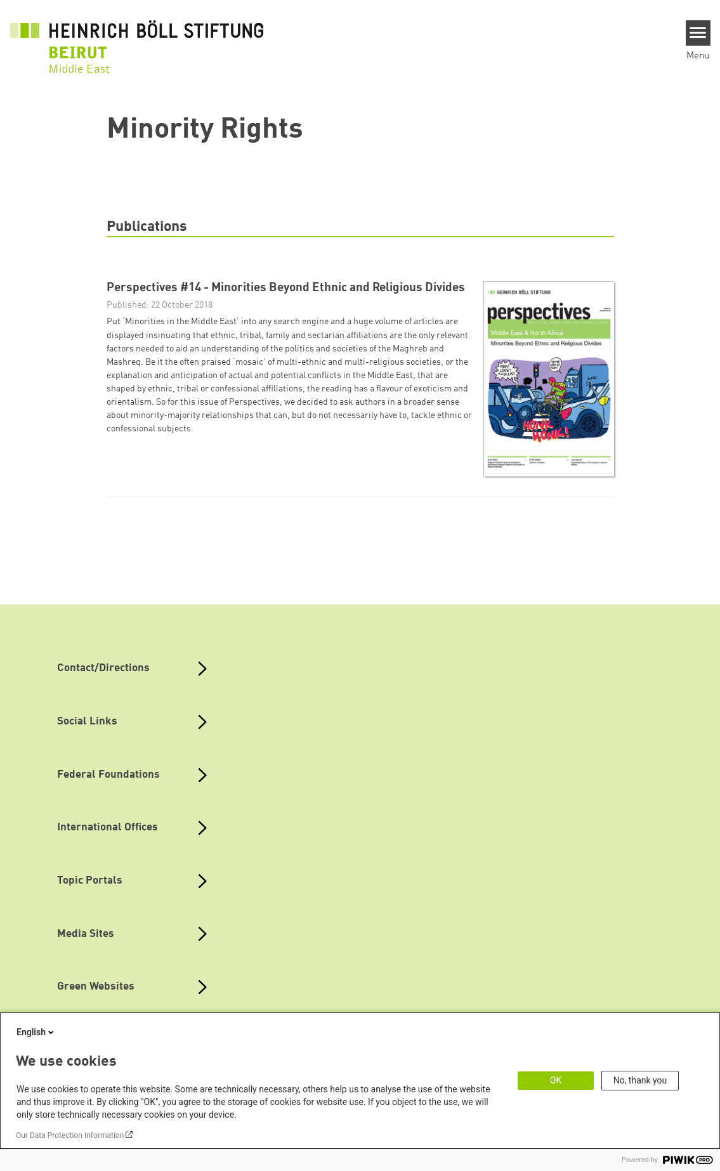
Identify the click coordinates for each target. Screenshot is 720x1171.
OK (555, 1080)
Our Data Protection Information (70, 1135)
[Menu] (698, 33)
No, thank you (640, 1080)
